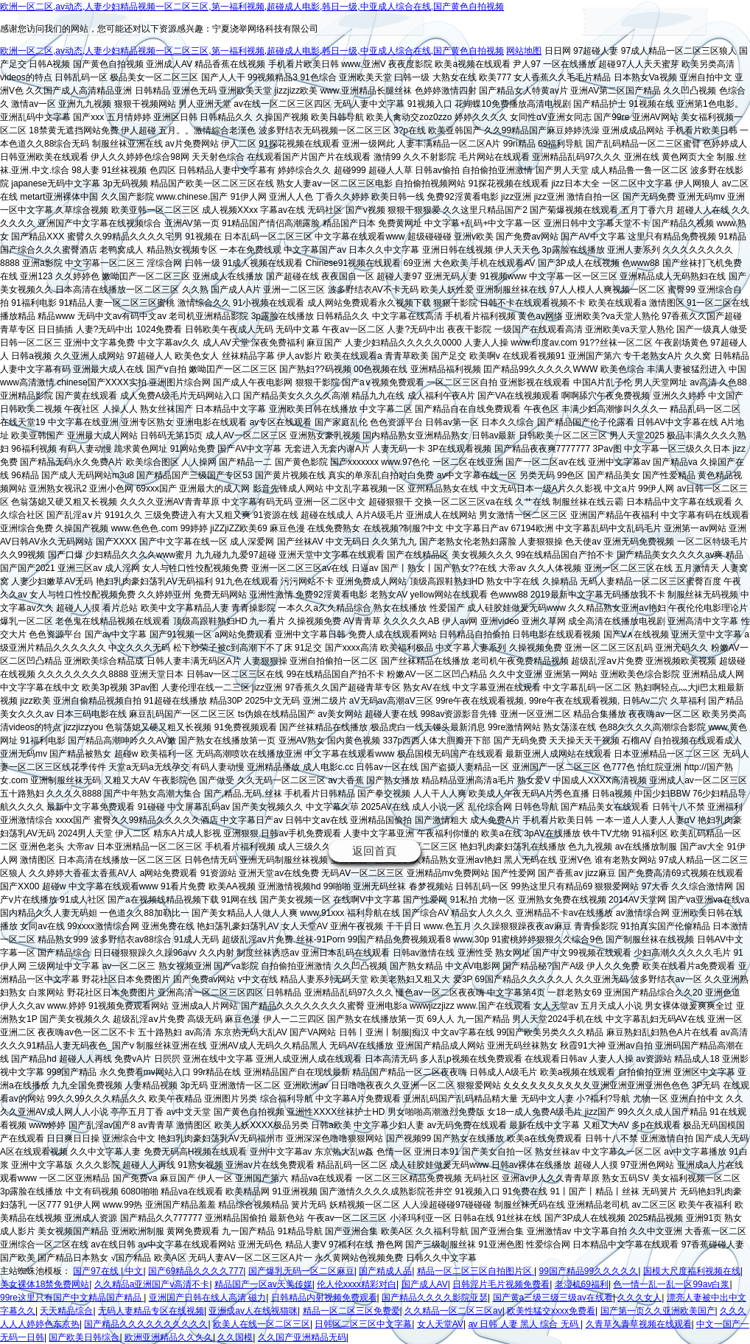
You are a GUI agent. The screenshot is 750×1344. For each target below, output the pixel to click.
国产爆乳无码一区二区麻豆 (301, 1271)
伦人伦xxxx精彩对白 (356, 1284)
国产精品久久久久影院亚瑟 (435, 1297)
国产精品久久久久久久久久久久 (146, 1324)
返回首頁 (374, 850)
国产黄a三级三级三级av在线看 (553, 1297)
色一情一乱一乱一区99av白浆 (671, 1284)
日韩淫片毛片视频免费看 (501, 1284)
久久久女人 (639, 1297)
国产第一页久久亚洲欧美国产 (657, 1311)
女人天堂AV (440, 1324)
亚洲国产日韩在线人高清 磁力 (207, 1297)
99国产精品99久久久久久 (588, 1271)
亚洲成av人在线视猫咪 (253, 1311)
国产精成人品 (385, 1271)
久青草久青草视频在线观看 (639, 1324)
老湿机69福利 (582, 1284)
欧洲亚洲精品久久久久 (169, 1337)
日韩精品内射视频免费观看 (324, 1297)
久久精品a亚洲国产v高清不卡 (152, 1284)
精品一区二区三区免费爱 (351, 1311)
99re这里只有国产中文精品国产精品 (72, 1297)
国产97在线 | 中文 (108, 1271)
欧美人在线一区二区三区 (261, 1324)
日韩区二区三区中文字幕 (363, 1324)
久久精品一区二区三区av (453, 1311)
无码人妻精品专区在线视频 (151, 1311)
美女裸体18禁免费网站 (44, 1284)
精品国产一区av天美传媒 (263, 1284)
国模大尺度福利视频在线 (691, 1271)
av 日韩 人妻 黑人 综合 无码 (524, 1324)
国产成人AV (425, 1284)
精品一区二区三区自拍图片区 (475, 1271)
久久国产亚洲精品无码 (302, 1337)
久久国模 (235, 1337)
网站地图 (524, 51)
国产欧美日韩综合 (84, 1337)
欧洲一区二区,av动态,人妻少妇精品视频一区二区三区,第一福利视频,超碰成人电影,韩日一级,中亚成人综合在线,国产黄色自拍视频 (252, 6)
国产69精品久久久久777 (195, 1271)
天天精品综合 (66, 1311)
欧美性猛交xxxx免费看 (551, 1311)
